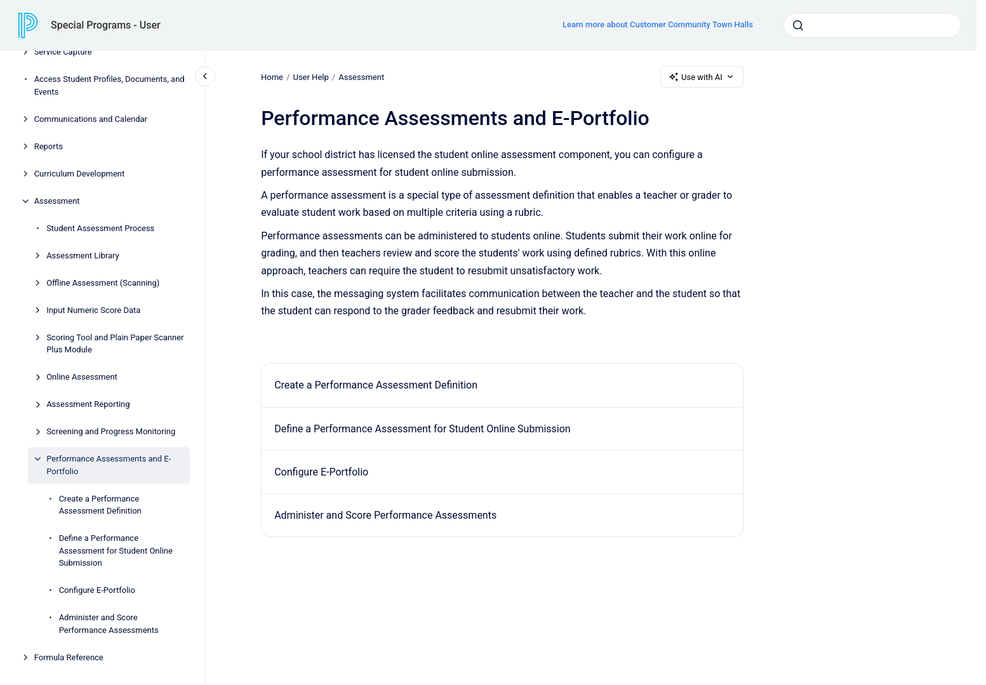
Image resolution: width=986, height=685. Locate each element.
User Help (310, 76)
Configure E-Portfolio (97, 590)
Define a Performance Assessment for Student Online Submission (116, 550)
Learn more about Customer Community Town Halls (658, 24)
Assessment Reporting (88, 404)
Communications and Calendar (90, 119)
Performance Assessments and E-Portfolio (108, 465)
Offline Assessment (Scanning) (102, 283)
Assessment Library (82, 255)
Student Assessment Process (100, 228)
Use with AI (702, 77)
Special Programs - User (106, 25)
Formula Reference (68, 657)
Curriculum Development (79, 173)
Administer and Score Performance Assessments (109, 624)
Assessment (57, 201)
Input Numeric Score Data (93, 310)
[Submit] (798, 25)
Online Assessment (81, 377)
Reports (48, 146)
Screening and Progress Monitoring (110, 431)
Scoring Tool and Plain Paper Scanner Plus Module (114, 344)
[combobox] (872, 25)
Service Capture (63, 52)
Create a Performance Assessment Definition (100, 505)
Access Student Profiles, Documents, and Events (109, 85)
